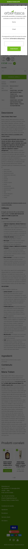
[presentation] (14, 43)
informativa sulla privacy (17, 38)
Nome (14, 22)
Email (14, 29)
